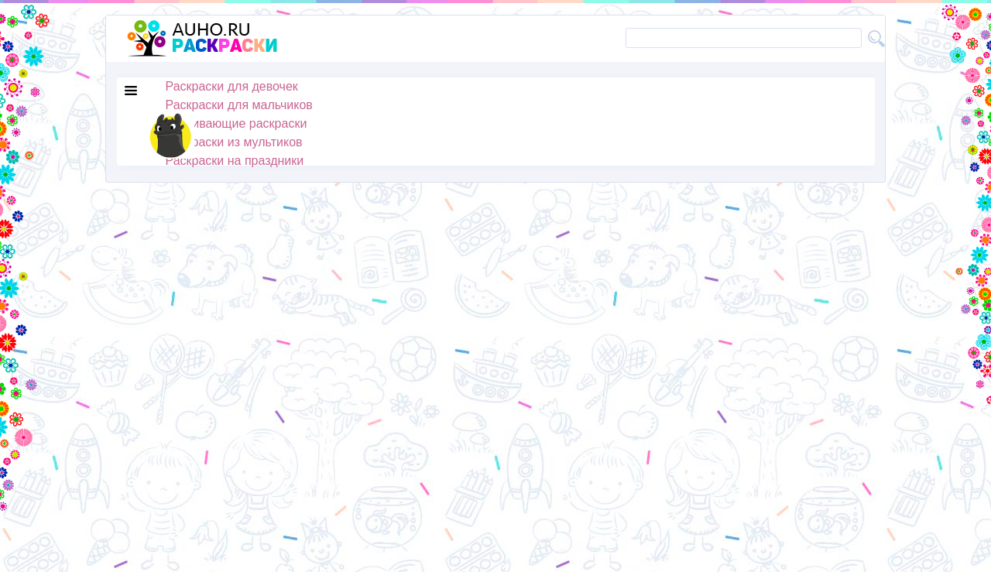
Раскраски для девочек (232, 86)
